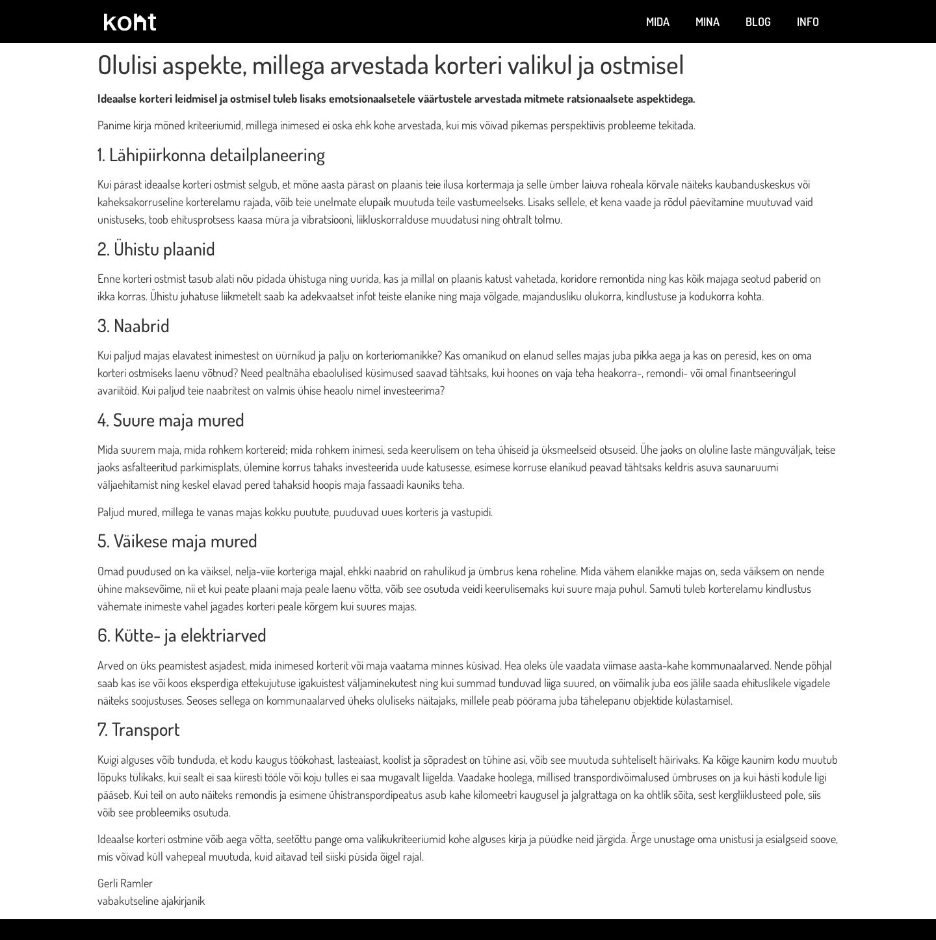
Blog (758, 21)
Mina (708, 21)
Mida (658, 21)
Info (808, 21)
